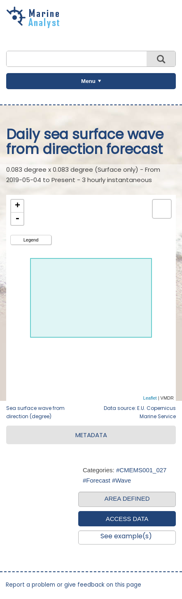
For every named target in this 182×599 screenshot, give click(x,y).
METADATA (91, 435)
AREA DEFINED (126, 498)
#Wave (121, 480)
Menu (88, 81)
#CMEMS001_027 (141, 470)
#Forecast (96, 480)
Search (161, 58)
